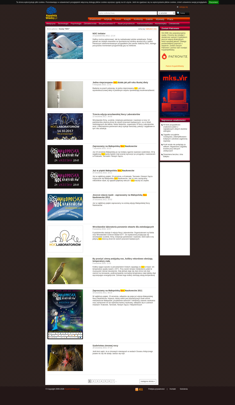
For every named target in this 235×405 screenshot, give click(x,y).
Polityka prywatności (156, 389)
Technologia (63, 23)
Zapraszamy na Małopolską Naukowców (115, 146)
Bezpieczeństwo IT (107, 23)
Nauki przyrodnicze (126, 23)
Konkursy (138, 19)
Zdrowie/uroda (90, 23)
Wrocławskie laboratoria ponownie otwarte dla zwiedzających (123, 227)
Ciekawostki (174, 23)
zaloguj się (183, 7)
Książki (127, 19)
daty (155, 29)
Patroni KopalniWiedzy (175, 66)
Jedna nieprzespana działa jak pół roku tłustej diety (120, 82)
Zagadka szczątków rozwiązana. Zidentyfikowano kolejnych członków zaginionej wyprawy (175, 138)
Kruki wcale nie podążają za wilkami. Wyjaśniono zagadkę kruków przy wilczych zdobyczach (175, 147)
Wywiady (160, 19)
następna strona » (148, 381)
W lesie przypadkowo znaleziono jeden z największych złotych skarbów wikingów (175, 128)
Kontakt (173, 389)
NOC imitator (99, 33)
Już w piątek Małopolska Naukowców (113, 170)
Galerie (149, 19)
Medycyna (50, 23)
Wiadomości (95, 19)
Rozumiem (213, 2)
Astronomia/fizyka (145, 23)
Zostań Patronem (170, 28)
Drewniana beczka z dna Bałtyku (173, 155)
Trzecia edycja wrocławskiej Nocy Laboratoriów (116, 114)
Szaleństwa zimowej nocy (105, 345)
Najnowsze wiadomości (174, 120)
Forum (118, 19)
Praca (170, 19)
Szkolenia (184, 389)
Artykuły (108, 19)
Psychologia (76, 23)
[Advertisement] (101, 71)
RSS (140, 389)
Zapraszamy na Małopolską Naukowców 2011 (117, 290)
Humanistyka (160, 23)
